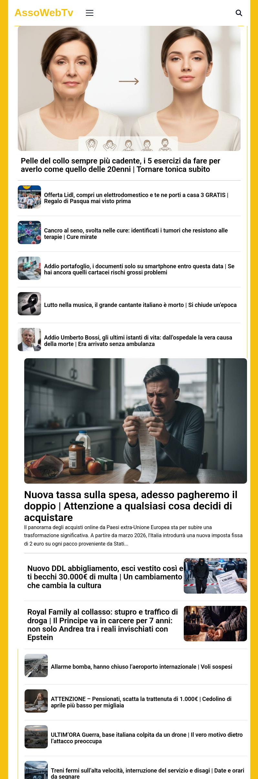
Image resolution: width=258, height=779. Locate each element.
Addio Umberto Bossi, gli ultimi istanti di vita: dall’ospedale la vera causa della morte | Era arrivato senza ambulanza (138, 340)
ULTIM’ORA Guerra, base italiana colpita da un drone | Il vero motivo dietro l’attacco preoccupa (147, 737)
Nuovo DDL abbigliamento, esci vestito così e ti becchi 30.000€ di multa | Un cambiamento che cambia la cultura (105, 577)
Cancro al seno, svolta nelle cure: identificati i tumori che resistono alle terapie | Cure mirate (136, 233)
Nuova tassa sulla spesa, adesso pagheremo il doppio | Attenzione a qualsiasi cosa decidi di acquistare (131, 505)
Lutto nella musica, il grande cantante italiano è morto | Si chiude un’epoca (140, 304)
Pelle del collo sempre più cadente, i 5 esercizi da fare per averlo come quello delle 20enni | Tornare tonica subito (121, 165)
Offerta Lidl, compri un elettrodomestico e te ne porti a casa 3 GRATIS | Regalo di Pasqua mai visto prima (136, 198)
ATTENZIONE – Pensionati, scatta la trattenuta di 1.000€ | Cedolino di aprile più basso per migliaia (141, 702)
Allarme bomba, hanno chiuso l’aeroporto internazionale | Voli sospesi (141, 666)
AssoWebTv (44, 12)
